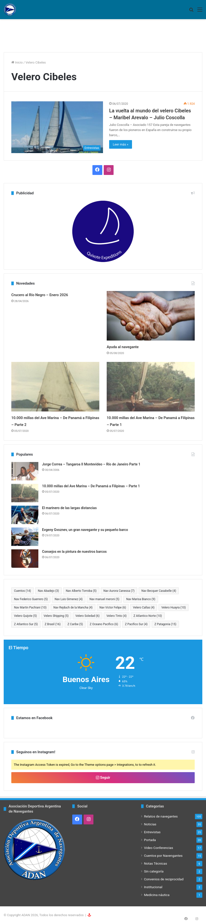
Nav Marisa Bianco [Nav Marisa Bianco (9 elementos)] (140, 599)
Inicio (17, 62)
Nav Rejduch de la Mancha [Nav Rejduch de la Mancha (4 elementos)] (72, 607)
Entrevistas (152, 832)
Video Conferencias (158, 848)
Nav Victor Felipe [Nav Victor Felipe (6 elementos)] (113, 607)
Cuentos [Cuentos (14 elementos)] (22, 591)
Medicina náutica (157, 895)
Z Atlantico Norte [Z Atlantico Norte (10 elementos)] (147, 616)
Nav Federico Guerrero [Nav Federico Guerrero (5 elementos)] (31, 599)
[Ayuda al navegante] (151, 316)
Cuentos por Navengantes (163, 856)
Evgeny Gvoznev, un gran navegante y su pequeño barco (85, 530)
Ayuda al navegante (128, 346)
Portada (150, 840)
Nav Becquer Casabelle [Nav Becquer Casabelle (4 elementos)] (158, 591)
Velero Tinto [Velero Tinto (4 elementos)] (116, 616)
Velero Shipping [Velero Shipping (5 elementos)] (56, 616)
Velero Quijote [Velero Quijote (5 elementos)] (25, 616)
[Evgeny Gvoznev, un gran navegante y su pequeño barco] (24, 537)
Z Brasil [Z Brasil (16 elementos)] (53, 624)
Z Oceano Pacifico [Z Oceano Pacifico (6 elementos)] (104, 624)
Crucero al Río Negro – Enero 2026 (49, 294)
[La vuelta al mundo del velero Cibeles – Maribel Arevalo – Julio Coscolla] (57, 127)
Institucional (153, 887)
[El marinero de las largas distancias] (24, 515)
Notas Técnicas (155, 863)
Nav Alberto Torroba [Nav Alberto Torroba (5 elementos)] (81, 591)
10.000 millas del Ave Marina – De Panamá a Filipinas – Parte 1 (91, 486)
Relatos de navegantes (161, 816)
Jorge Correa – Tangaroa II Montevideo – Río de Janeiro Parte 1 (91, 464)
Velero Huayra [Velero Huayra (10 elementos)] (173, 607)
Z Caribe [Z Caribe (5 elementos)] (75, 624)
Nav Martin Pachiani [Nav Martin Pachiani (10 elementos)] (30, 607)
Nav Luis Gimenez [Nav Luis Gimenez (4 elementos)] (69, 599)
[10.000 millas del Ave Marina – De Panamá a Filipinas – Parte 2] (55, 386)
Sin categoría (153, 871)
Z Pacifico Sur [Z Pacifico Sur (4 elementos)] (136, 624)
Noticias (150, 824)
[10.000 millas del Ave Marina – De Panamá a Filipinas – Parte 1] (151, 386)
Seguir (103, 777)
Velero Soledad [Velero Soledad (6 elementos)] (87, 616)
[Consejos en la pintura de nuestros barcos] (24, 558)
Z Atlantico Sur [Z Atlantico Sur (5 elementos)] (26, 624)
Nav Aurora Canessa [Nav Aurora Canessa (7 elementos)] (119, 591)
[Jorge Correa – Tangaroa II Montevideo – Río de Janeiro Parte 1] (24, 471)
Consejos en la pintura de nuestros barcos (74, 552)
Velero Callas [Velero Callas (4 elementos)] (144, 607)
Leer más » (120, 144)
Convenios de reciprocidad (164, 879)
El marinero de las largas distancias (69, 508)
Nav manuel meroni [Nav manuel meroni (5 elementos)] (104, 599)
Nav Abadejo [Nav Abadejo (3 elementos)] (48, 591)
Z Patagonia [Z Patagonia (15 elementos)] (165, 624)
